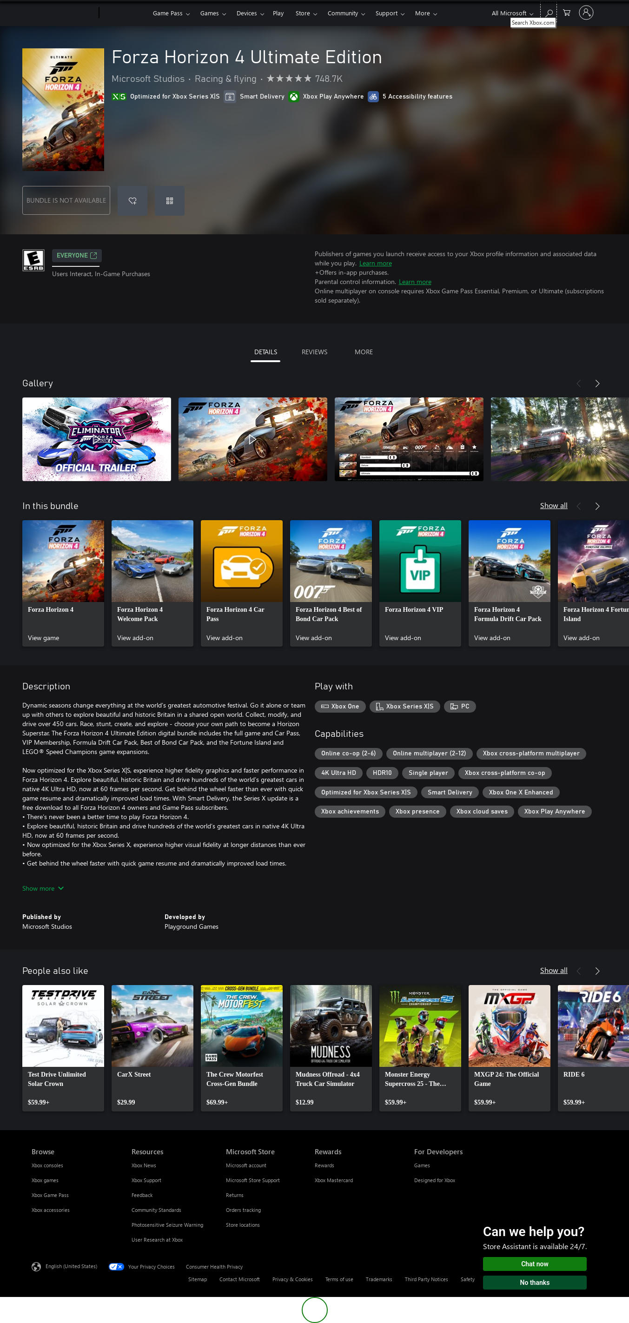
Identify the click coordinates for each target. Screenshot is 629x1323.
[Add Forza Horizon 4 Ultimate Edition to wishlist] (132, 201)
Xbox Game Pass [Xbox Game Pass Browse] (50, 1195)
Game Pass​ (168, 13)
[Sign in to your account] (586, 12)
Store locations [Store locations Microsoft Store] (243, 1225)
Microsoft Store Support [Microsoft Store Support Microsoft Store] (253, 1180)
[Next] (597, 383)
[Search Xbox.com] (548, 11)
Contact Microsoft (239, 1279)
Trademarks (379, 1279)
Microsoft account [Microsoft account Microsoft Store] (246, 1165)
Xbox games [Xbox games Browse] (45, 1180)
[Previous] (578, 383)
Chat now (535, 1264)
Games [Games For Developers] (422, 1165)
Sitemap (197, 1279)
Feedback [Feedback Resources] (142, 1195)
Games (209, 13)
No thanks (535, 1282)
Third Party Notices (426, 1279)
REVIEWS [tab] (314, 351)
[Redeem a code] (170, 201)
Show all (554, 505)
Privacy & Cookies (292, 1279)
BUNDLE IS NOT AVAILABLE (66, 200)
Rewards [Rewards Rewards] (324, 1165)
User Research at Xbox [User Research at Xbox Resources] (157, 1240)
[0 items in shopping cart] (566, 12)
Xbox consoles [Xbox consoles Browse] (47, 1165)
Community (343, 13)
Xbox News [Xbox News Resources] (144, 1165)
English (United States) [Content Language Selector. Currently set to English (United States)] (71, 1266)
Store (303, 13)
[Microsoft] (63, 13)
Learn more (375, 262)
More (422, 13)
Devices (247, 13)
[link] (63, 583)
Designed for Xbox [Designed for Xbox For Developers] (434, 1180)
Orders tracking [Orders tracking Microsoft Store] (243, 1210)
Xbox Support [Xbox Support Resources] (146, 1180)
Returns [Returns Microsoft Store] (235, 1195)
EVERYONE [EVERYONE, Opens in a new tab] (77, 255)
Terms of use (339, 1279)
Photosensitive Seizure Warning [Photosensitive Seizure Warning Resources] (167, 1225)
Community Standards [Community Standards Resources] (156, 1210)
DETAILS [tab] (265, 351)
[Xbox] (125, 13)
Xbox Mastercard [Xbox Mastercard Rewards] (334, 1180)
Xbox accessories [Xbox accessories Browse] (51, 1210)
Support (386, 13)
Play (278, 13)
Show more (43, 888)
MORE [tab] (364, 351)
